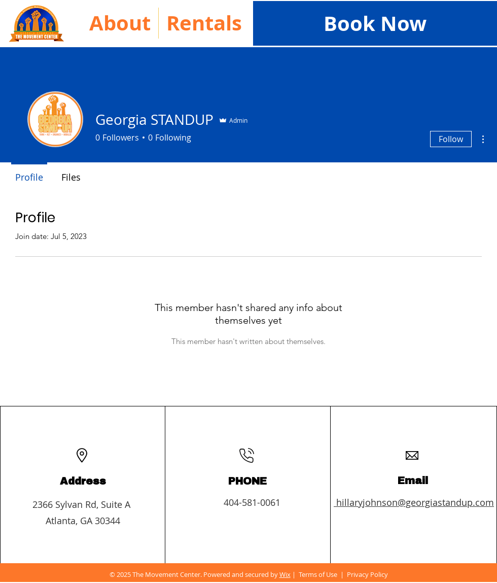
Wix (285, 574)
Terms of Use (318, 574)
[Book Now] (375, 23)
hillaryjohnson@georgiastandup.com (414, 502)
